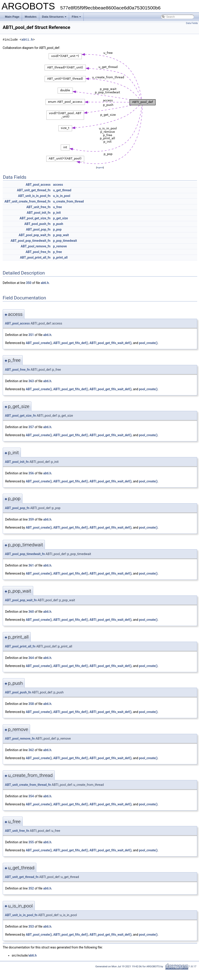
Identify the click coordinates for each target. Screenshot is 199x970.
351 (31, 335)
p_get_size (60, 218)
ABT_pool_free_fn (38, 252)
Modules (31, 16)
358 (31, 704)
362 (31, 750)
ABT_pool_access (38, 184)
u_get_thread (62, 190)
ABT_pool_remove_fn (35, 246)
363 (31, 381)
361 (31, 565)
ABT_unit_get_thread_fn (34, 190)
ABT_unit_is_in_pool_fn (34, 196)
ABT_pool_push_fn (37, 224)
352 (31, 888)
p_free (57, 252)
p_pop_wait (61, 235)
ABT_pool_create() (39, 343)
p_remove (60, 246)
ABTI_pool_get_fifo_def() (70, 343)
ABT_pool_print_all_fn (35, 257)
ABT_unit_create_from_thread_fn (27, 201)
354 (31, 796)
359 (31, 519)
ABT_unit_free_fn (38, 207)
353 (31, 926)
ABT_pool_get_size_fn (35, 218)
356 (31, 473)
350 (28, 283)
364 (31, 658)
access (58, 184)
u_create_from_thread (68, 201)
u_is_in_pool (61, 196)
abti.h (27, 39)
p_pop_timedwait (65, 240)
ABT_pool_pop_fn (38, 229)
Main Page (12, 16)
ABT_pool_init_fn (38, 212)
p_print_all (60, 257)
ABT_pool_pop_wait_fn (34, 235)
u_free (57, 207)
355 (31, 842)
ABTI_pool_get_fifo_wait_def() (111, 343)
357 (31, 427)
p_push (58, 224)
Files (76, 16)
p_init (57, 212)
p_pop (57, 229)
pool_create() (148, 343)
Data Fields (192, 23)
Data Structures (54, 16)
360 (31, 611)
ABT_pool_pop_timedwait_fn (30, 240)
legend (100, 167)
